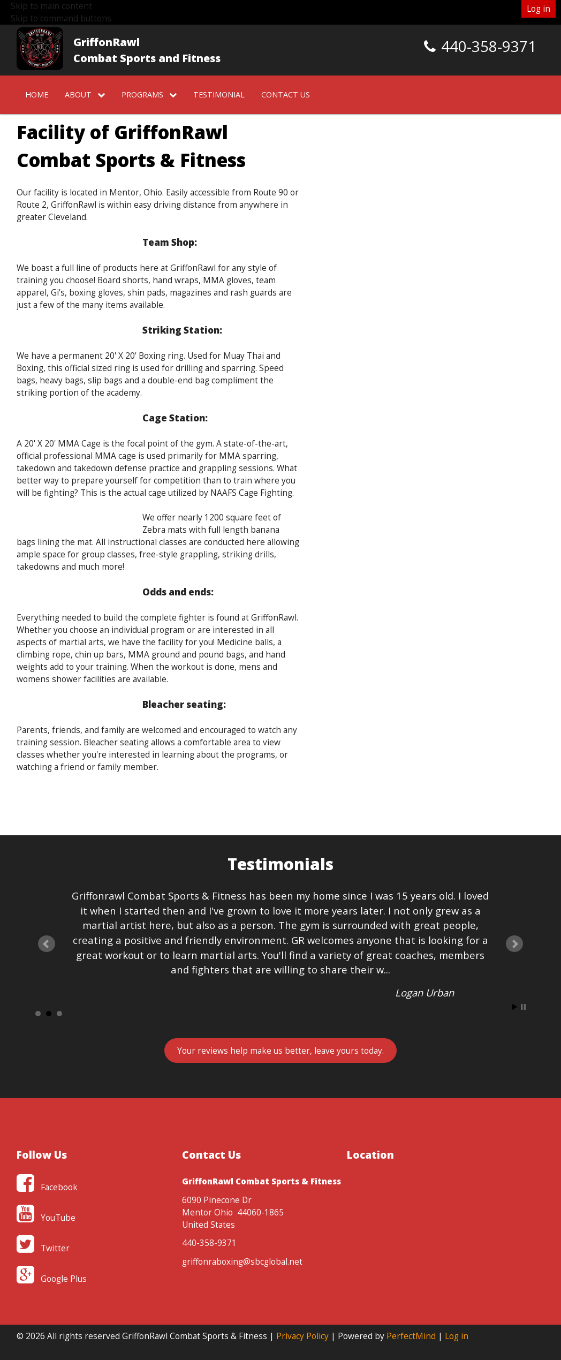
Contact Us (285, 94)
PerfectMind (411, 1336)
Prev (46, 944)
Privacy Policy (302, 1336)
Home (36, 94)
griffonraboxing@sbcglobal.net (242, 1261)
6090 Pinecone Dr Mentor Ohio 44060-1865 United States (233, 1212)
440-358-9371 (209, 1243)
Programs (149, 94)
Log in (538, 8)
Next (514, 944)
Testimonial (219, 94)
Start (515, 1007)
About (85, 94)
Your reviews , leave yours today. (280, 1050)
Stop (523, 1007)
